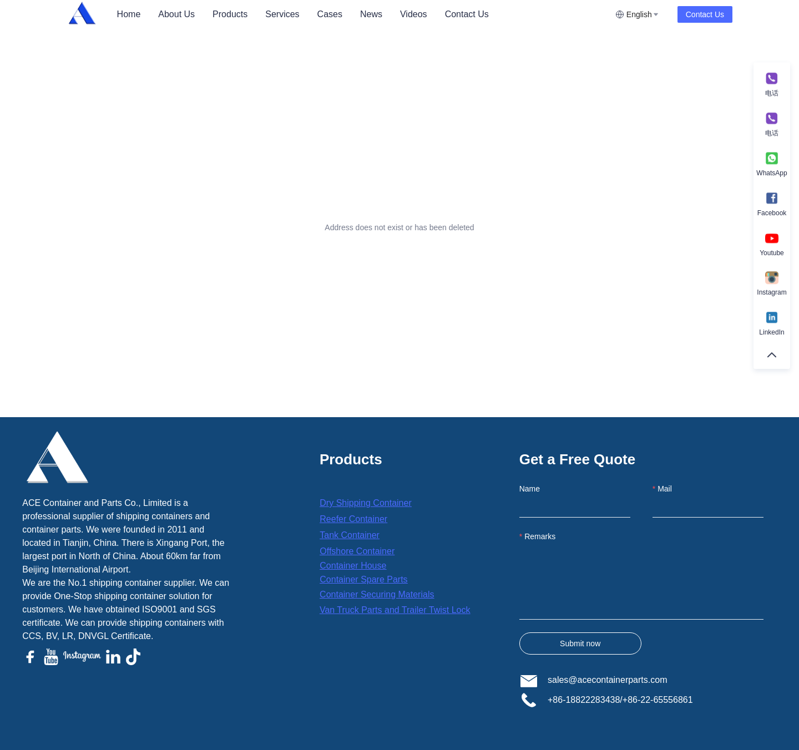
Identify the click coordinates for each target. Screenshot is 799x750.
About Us (176, 14)
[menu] (361, 14)
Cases (329, 14)
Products (230, 14)
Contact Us (467, 14)
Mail (665, 488)
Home (129, 14)
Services (282, 14)
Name (529, 488)
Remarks (539, 536)
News (371, 14)
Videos (413, 14)
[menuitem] (129, 14)
